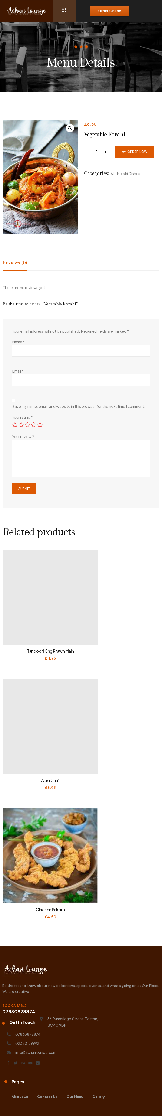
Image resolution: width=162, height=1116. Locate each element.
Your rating (22, 417)
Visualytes (121, 1106)
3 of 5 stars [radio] (27, 425)
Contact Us (47, 1003)
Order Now (137, 155)
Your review (23, 436)
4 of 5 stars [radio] (33, 425)
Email (17, 371)
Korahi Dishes (128, 180)
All (112, 180)
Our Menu (74, 1003)
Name (18, 341)
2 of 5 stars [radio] (21, 425)
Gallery (98, 1003)
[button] (70, 128)
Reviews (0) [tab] (15, 263)
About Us (20, 1003)
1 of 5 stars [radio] (15, 425)
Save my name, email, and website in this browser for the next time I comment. (78, 406)
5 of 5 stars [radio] (40, 425)
